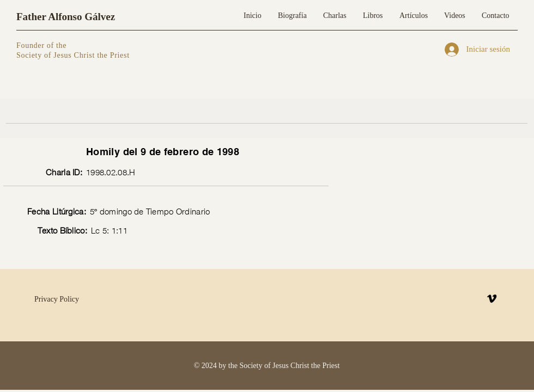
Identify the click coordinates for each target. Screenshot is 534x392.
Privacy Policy (56, 299)
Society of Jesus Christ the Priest (73, 55)
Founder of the (42, 45)
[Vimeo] (492, 298)
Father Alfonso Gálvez (65, 16)
